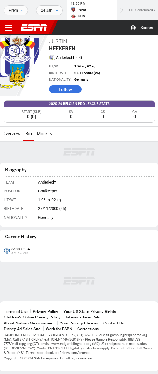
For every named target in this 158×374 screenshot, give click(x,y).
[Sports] (16, 10)
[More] (52, 134)
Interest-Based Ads (83, 317)
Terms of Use (16, 311)
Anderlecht (65, 58)
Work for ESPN (59, 328)
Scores (146, 27)
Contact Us (113, 323)
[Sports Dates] (49, 10)
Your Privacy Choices (79, 323)
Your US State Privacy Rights (89, 311)
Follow (65, 89)
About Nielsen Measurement (29, 323)
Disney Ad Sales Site (22, 328)
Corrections (88, 328)
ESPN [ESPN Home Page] (34, 27)
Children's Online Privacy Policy (32, 317)
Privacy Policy (45, 311)
